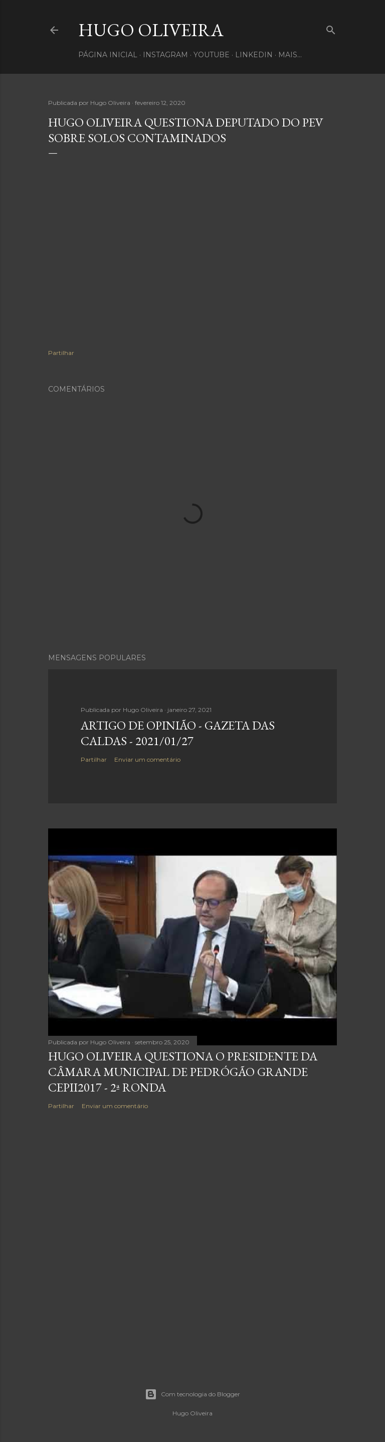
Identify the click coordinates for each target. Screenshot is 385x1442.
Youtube (212, 54)
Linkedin (254, 54)
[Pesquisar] (331, 28)
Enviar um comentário (147, 759)
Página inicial (107, 54)
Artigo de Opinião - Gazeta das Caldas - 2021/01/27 (178, 733)
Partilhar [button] (61, 352)
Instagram (165, 54)
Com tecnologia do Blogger (192, 1394)
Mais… (290, 54)
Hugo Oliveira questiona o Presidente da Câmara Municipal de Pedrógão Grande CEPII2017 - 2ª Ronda (182, 1071)
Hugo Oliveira (151, 30)
